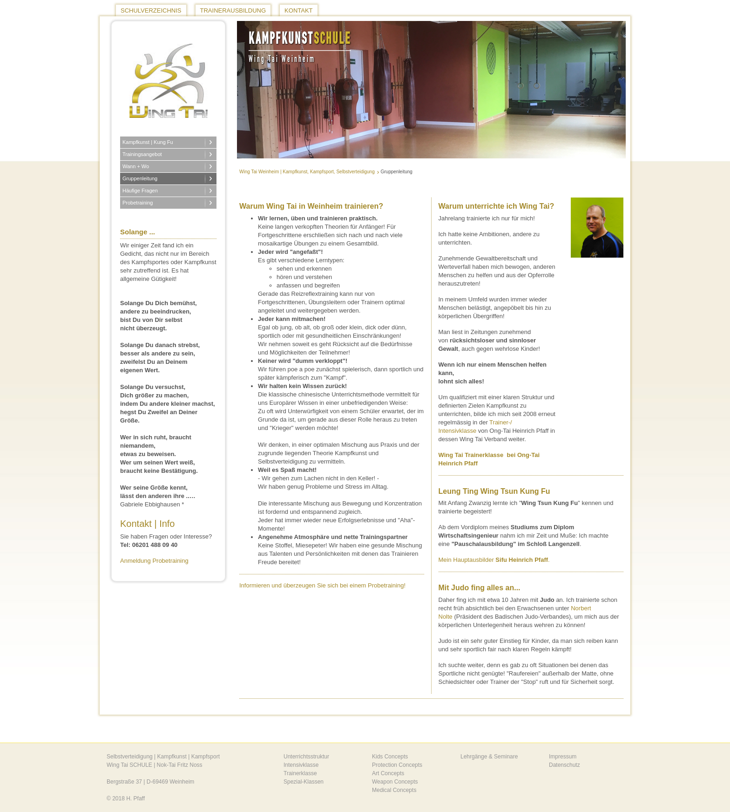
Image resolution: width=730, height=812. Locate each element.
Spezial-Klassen (304, 781)
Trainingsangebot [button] (142, 154)
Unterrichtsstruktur (306, 756)
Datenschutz (564, 765)
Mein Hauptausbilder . (495, 559)
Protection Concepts (397, 765)
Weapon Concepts (395, 781)
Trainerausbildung (233, 10)
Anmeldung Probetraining (154, 560)
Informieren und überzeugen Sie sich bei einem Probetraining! (322, 585)
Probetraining (137, 202)
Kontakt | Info (147, 524)
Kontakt (298, 10)
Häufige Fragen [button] (140, 190)
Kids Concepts (390, 756)
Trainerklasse (300, 773)
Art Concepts (388, 773)
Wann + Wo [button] (136, 166)
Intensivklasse (301, 765)
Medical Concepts (394, 790)
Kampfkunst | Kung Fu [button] (148, 142)
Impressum (562, 756)
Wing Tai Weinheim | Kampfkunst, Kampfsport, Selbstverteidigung (307, 171)
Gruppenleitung (139, 178)
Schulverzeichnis (151, 10)
